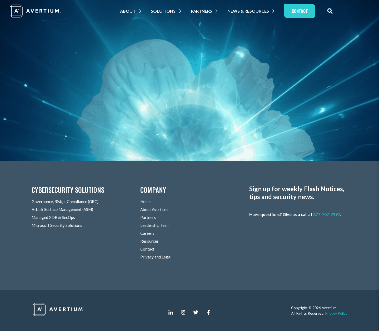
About (130, 10)
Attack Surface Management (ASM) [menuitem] (64, 209)
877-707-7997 (326, 214)
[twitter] (196, 312)
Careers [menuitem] (147, 233)
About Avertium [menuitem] (154, 209)
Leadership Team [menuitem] (155, 225)
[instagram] (183, 312)
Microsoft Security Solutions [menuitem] (57, 225)
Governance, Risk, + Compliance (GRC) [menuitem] (67, 201)
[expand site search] (333, 11)
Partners (204, 10)
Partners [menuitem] (148, 217)
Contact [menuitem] (147, 249)
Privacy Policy (336, 313)
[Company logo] (35, 11)
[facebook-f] (208, 312)
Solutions (166, 10)
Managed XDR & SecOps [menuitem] (54, 217)
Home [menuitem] (146, 201)
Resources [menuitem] (149, 241)
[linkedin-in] (170, 312)
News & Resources (251, 10)
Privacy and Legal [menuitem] (156, 257)
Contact (303, 11)
